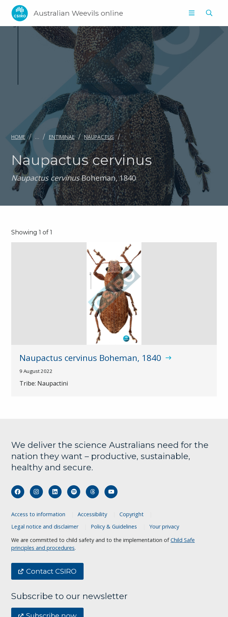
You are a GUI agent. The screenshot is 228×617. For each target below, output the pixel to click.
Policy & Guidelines (114, 526)
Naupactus (99, 136)
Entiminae (62, 136)
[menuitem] (191, 13)
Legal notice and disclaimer (44, 526)
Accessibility (92, 514)
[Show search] (209, 13)
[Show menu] (192, 13)
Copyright (131, 514)
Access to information (38, 514)
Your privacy (164, 526)
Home (18, 136)
